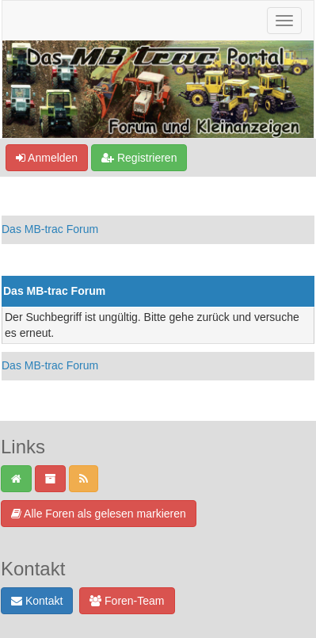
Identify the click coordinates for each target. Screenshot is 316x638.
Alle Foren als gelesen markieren (98, 513)
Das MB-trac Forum (50, 229)
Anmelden (47, 157)
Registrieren (139, 157)
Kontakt (37, 600)
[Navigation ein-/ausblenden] (284, 20)
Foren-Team (126, 600)
